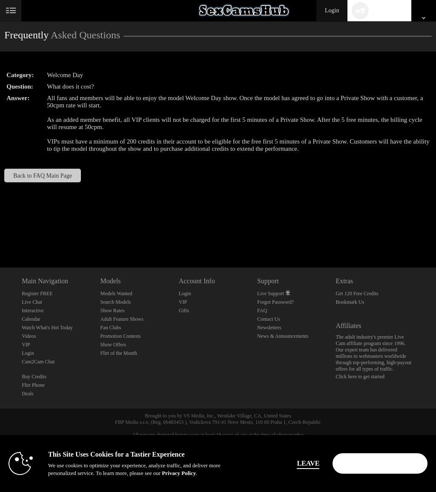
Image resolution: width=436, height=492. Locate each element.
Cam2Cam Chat (38, 362)
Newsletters (269, 328)
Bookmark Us (350, 302)
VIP (26, 345)
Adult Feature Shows (121, 319)
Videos (29, 336)
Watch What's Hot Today (47, 328)
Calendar (31, 319)
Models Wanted (116, 293)
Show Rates (112, 311)
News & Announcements (282, 336)
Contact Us (268, 319)
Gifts (184, 311)
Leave (302, 463)
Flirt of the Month (118, 353)
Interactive (32, 311)
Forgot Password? (275, 302)
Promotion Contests (120, 336)
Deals (27, 394)
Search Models (115, 302)
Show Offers (113, 345)
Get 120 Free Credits (357, 293)
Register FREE (37, 293)
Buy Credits (34, 377)
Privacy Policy (179, 473)
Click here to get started (360, 377)
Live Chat (32, 302)
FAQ (262, 311)
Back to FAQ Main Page (42, 175)
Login (332, 10)
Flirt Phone (33, 385)
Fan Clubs (110, 328)
